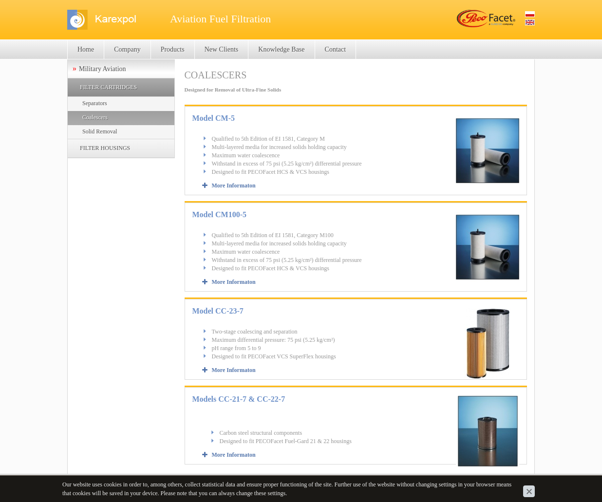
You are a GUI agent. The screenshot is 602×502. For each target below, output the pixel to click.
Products (173, 49)
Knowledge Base (281, 49)
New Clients (222, 49)
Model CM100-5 (219, 214)
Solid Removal (99, 131)
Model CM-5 (213, 118)
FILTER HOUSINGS (105, 148)
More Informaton (234, 185)
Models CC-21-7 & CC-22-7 (238, 399)
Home (85, 49)
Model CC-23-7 (218, 311)
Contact (335, 49)
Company (127, 49)
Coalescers (95, 117)
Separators (94, 103)
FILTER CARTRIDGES (108, 87)
